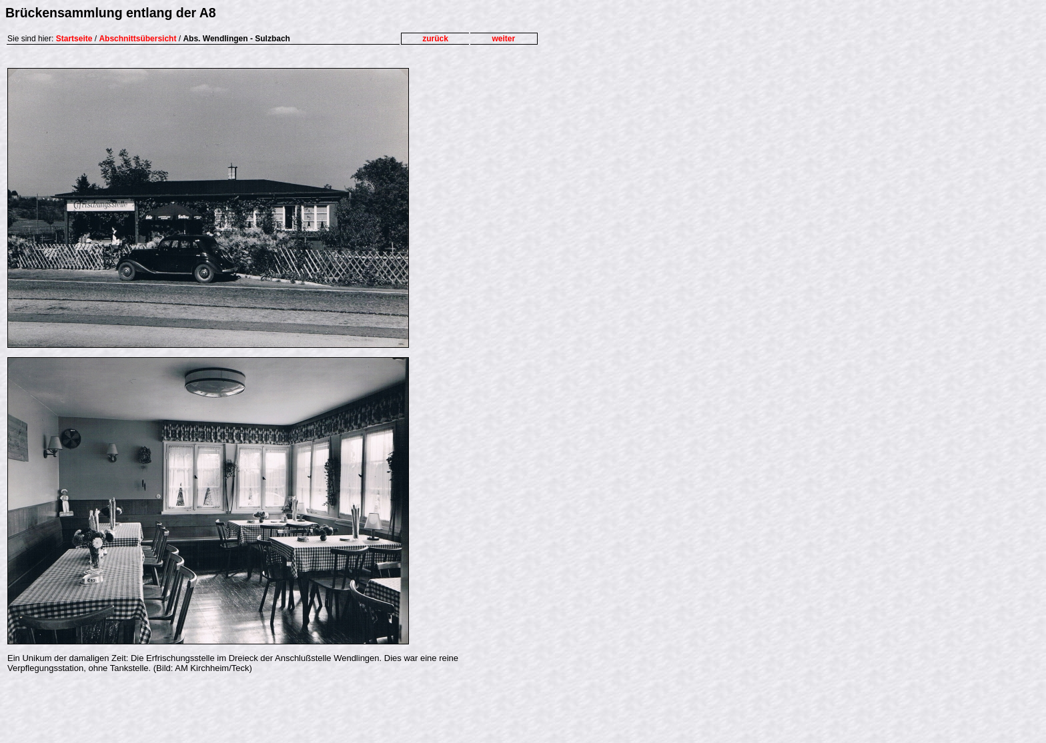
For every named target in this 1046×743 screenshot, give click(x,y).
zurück (435, 38)
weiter (504, 38)
